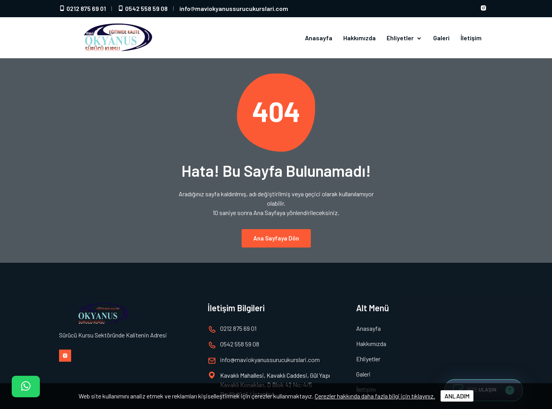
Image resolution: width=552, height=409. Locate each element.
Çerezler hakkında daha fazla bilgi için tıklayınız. (375, 396)
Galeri (441, 37)
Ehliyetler (404, 38)
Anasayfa (318, 37)
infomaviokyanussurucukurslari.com (233, 8)
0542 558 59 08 (143, 8)
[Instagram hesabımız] (483, 8)
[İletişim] (26, 386)
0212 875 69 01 (82, 8)
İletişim (471, 37)
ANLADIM (457, 396)
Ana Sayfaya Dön (276, 233)
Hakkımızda (359, 37)
